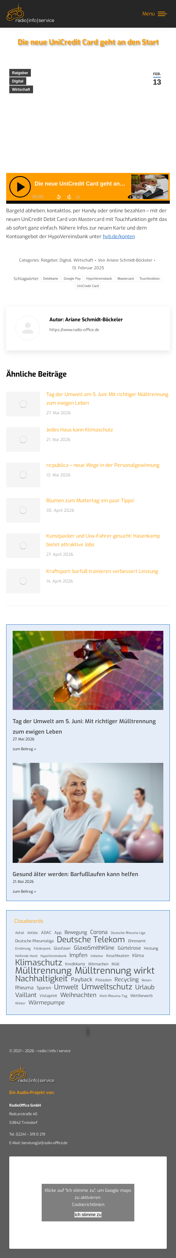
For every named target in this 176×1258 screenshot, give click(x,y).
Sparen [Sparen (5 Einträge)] (44, 988)
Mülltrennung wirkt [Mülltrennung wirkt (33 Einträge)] (115, 971)
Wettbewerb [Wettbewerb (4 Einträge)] (141, 995)
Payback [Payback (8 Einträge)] (81, 979)
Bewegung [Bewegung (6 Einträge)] (76, 932)
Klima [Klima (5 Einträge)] (138, 956)
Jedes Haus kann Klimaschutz (79, 430)
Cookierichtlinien (88, 1205)
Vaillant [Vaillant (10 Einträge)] (25, 995)
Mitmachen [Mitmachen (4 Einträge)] (98, 964)
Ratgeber (20, 73)
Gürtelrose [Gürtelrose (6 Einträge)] (129, 948)
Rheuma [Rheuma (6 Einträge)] (24, 988)
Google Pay (72, 278)
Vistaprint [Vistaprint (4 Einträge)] (48, 995)
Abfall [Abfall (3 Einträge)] (19, 933)
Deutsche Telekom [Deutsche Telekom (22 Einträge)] (91, 939)
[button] (88, 1032)
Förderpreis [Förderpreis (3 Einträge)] (42, 948)
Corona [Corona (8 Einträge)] (99, 932)
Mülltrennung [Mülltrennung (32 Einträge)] (43, 971)
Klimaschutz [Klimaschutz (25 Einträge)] (38, 963)
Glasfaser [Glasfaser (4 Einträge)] (62, 948)
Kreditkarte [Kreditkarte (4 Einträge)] (75, 964)
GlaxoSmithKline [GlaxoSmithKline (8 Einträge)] (94, 948)
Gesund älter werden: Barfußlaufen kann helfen (75, 874)
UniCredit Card (88, 286)
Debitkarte (50, 278)
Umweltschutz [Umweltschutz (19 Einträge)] (107, 987)
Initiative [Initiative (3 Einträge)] (96, 956)
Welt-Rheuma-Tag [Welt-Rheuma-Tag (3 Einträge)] (113, 996)
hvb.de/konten (119, 236)
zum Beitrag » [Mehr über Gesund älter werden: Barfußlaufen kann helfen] (24, 891)
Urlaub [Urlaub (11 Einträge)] (145, 987)
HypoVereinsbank (99, 278)
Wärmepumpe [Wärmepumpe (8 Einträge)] (46, 1003)
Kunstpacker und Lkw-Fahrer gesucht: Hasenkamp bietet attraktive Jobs (103, 540)
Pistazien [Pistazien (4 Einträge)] (103, 980)
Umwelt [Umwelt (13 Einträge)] (66, 987)
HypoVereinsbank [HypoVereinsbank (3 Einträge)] (53, 956)
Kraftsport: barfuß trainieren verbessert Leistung (102, 571)
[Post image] (23, 404)
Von (125, 260)
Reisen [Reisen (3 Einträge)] (146, 980)
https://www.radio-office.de (74, 329)
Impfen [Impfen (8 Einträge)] (78, 955)
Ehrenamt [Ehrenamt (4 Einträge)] (137, 941)
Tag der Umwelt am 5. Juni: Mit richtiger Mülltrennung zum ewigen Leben (107, 398)
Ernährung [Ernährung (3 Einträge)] (23, 948)
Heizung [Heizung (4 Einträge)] (151, 948)
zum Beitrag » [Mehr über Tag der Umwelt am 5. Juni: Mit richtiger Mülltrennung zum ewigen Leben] (24, 749)
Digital (17, 81)
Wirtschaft (21, 89)
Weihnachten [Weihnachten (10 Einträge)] (78, 995)
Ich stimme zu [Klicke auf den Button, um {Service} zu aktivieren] (88, 1214)
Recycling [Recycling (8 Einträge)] (127, 979)
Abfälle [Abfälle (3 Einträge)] (32, 933)
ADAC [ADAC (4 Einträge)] (46, 932)
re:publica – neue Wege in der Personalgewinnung (102, 465)
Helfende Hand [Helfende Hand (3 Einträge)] (26, 956)
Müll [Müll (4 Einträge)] (115, 964)
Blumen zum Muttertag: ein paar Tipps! (90, 500)
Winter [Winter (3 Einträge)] (20, 1003)
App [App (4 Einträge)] (57, 932)
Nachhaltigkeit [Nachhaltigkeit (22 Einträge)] (41, 979)
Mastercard (126, 278)
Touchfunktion (150, 278)
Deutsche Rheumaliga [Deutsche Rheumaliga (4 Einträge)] (34, 941)
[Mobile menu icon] (155, 14)
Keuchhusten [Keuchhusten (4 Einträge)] (117, 955)
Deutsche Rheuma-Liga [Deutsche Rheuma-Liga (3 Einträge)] (128, 933)
